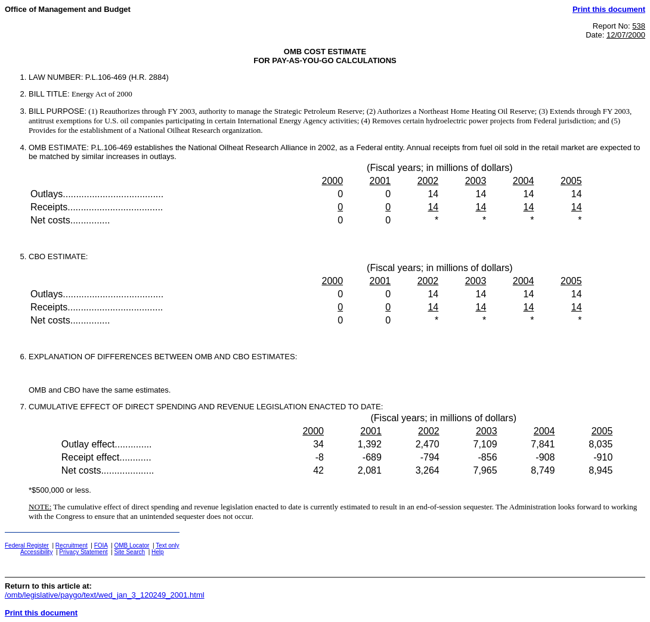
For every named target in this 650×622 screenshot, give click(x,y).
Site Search (129, 552)
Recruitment (71, 545)
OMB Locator (131, 545)
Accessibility (36, 552)
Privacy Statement (83, 552)
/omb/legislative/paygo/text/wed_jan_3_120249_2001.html (105, 594)
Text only (167, 545)
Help (157, 552)
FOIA (101, 545)
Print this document (608, 9)
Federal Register (27, 545)
